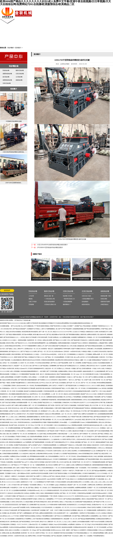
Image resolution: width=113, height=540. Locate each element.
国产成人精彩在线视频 (44, 530)
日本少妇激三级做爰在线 (77, 346)
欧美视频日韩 (32, 433)
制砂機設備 (13, 66)
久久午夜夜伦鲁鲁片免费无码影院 (57, 504)
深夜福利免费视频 (98, 533)
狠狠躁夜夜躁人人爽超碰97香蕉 (98, 343)
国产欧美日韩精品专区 (40, 501)
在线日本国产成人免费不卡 (34, 476)
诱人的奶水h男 (102, 334)
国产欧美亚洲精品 (24, 521)
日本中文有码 (35, 521)
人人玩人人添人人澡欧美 (69, 521)
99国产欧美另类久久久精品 (58, 326)
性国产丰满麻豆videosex (78, 348)
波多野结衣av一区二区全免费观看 (40, 394)
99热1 (35, 402)
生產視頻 (85, 14)
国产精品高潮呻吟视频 (92, 459)
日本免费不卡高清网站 (21, 377)
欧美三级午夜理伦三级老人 (56, 501)
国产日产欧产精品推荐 (65, 329)
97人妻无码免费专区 (83, 476)
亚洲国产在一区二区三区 (20, 433)
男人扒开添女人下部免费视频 (72, 397)
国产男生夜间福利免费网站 (92, 329)
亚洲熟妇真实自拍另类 (80, 527)
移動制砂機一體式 (106, 296)
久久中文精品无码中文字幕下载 (96, 402)
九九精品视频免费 (99, 371)
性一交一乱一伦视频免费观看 (36, 465)
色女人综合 (13, 422)
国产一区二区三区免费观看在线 (38, 405)
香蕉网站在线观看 (77, 425)
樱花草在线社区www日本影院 (31, 360)
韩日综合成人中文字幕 (80, 411)
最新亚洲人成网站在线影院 (89, 334)
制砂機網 (11, 47)
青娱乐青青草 (63, 380)
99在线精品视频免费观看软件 (29, 371)
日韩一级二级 (23, 487)
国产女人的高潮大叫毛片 (19, 414)
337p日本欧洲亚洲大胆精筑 (99, 524)
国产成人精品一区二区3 (81, 377)
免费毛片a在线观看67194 (89, 414)
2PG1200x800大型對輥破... (102, 279)
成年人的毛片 (53, 385)
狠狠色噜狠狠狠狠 (76, 399)
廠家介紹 (53, 14)
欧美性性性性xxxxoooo (82, 496)
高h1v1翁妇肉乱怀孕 (106, 459)
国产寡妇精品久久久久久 (103, 419)
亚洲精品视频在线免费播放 (13, 399)
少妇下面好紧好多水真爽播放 (41, 518)
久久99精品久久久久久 (84, 385)
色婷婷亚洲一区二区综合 (34, 340)
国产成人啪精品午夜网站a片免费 (34, 408)
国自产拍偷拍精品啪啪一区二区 (66, 374)
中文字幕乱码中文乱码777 (78, 402)
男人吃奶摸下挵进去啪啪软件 (36, 414)
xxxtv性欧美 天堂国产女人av (39, 470)
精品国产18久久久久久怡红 (89, 394)
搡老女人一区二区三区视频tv (46, 484)
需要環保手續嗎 (105, 301)
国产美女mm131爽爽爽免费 (63, 516)
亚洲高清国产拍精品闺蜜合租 (84, 501)
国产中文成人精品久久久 (69, 479)
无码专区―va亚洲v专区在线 (16, 536)
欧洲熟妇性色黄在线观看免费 (86, 479)
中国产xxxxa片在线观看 (97, 521)
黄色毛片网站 (10, 343)
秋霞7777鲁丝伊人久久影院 (63, 431)
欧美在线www (59, 351)
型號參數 (31, 304)
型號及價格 (104, 298)
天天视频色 (89, 354)
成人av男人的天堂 (79, 357)
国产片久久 (62, 465)
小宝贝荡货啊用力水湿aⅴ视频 (27, 450)
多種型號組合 (104, 304)
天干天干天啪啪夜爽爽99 (29, 346)
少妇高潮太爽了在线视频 (38, 510)
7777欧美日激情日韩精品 (41, 326)
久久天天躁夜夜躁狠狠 (42, 496)
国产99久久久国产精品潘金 (41, 365)
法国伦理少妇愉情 (94, 340)
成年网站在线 (14, 521)
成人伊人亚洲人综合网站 (69, 450)
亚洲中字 (52, 473)
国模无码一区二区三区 (54, 521)
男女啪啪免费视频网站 (41, 385)
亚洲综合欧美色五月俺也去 (72, 360)
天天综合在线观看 (60, 482)
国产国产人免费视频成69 (24, 513)
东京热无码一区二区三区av (26, 425)
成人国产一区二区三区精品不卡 (84, 436)
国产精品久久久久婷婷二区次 (62, 340)
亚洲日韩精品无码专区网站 (13, 346)
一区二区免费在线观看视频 (12, 428)
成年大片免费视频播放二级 (50, 329)
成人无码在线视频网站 (52, 456)
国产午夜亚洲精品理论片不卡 (60, 442)
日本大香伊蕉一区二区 (99, 380)
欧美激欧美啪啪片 (61, 377)
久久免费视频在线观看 (105, 467)
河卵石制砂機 (7, 83)
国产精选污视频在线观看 (13, 334)
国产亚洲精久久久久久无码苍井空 (48, 380)
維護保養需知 (86, 304)
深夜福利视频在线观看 (64, 399)
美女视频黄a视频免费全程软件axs (19, 394)
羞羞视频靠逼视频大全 (33, 416)
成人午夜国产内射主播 (75, 416)
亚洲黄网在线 (31, 527)
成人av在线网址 (5, 456)
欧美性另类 (10, 368)
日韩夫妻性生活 (16, 448)
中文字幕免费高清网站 (75, 473)
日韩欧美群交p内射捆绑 (84, 493)
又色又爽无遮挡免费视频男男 (37, 343)
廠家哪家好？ (67, 304)
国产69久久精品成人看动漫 (57, 476)
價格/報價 (106, 14)
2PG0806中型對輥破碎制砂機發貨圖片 (50, 247)
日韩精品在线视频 (92, 530)
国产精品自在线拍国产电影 (102, 416)
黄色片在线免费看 (68, 487)
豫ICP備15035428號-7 (87, 317)
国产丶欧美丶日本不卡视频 (55, 510)
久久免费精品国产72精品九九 (66, 445)
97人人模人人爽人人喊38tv (57, 411)
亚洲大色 (76, 433)
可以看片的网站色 (53, 337)
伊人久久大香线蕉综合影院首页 (50, 490)
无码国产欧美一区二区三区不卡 (81, 462)
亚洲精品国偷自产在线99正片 (100, 360)
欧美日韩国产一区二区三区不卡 (31, 448)
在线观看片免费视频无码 (78, 337)
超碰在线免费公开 (88, 371)
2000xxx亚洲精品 (62, 416)
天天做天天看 (16, 484)
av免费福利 (71, 524)
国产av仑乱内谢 (16, 326)
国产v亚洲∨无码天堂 (54, 405)
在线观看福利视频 (78, 329)
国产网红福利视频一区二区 (48, 419)
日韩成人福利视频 (75, 442)
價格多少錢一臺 (48, 296)
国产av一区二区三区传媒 (88, 382)
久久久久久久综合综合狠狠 (78, 507)
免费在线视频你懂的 (64, 343)
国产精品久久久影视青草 (78, 530)
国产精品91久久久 (14, 351)
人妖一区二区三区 (66, 414)
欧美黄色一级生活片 (48, 348)
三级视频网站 (50, 499)
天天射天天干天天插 (94, 490)
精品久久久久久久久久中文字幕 (62, 331)
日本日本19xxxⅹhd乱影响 (48, 354)
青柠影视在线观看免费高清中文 (31, 399)
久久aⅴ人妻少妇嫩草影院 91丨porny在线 (69, 419)
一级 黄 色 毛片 (62, 354)
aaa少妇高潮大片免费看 (54, 479)
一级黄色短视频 (21, 340)
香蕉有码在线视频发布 (16, 442)
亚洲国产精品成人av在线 (89, 363)
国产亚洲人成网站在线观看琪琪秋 (43, 513)
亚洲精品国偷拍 (49, 408)
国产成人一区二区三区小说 (46, 351)
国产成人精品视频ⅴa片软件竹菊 (56, 334)
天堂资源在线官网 (49, 391)
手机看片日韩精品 (21, 436)
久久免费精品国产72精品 (82, 428)
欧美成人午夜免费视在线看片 (45, 516)
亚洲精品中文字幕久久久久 (37, 357)
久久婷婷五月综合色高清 (99, 351)
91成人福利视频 (98, 456)
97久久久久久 (95, 428)
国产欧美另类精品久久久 (11, 337)
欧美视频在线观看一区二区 (25, 402)
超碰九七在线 (70, 465)
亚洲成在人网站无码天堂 (87, 365)
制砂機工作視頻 (67, 296)
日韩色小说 (41, 499)
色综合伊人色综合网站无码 (16, 493)
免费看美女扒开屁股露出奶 (83, 465)
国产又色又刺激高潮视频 (102, 431)
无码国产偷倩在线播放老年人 (42, 439)
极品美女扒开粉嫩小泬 (79, 431)
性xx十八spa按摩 (101, 365)
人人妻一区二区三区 (57, 394)
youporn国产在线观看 (19, 507)
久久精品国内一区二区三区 (61, 507)
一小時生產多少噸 (49, 298)
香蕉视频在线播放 (46, 448)
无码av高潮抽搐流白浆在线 (85, 456)
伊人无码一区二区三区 (39, 397)
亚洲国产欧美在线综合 (21, 445)
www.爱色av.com (5, 516)
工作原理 (31, 296)
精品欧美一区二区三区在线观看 (97, 527)
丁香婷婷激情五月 (41, 431)
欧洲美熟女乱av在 (46, 459)
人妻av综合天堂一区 (34, 524)
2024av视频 (63, 422)
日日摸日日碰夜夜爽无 (89, 473)
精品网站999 (59, 360)
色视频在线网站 (63, 371)
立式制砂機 (19, 77)
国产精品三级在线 (74, 448)
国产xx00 (48, 346)
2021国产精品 (76, 516)
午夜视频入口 (14, 374)
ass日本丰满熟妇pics (12, 479)
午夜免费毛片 (14, 487)
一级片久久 (71, 380)
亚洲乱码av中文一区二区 (99, 504)
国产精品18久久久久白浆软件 (25, 496)
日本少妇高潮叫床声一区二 (62, 513)
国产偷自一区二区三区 (88, 442)
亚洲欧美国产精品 (87, 416)
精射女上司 (41, 346)
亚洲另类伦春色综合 (24, 422)
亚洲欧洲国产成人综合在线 (38, 504)
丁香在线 (3, 462)
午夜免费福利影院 (98, 536)
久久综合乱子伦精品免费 (9, 510)
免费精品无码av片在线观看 (18, 456)
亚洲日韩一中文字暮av (106, 357)
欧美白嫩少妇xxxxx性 (39, 334)
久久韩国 (22, 411)
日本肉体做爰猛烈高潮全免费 (81, 391)
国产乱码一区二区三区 (73, 382)
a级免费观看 (74, 513)
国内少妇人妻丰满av (105, 422)
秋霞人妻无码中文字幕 (88, 419)
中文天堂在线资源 (46, 507)
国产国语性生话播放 (61, 473)
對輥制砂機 (6, 70)
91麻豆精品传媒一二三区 (65, 433)
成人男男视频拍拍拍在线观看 (36, 456)
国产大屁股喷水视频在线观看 (23, 397)
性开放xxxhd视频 (27, 334)
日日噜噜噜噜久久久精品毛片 (76, 354)
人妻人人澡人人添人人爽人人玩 (99, 482)
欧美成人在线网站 (30, 493)
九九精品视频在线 (16, 360)
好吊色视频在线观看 (84, 521)
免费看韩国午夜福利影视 (48, 399)
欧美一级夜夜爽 (50, 377)
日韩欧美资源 (24, 479)
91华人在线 (101, 368)
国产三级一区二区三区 (45, 331)
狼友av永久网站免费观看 (52, 414)
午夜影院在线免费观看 (49, 445)
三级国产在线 (77, 414)
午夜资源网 (97, 397)
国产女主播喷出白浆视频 (96, 377)
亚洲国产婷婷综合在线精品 (28, 516)
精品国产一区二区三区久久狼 (23, 365)
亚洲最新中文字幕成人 (34, 329)
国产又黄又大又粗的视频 (68, 405)
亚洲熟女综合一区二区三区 (33, 348)
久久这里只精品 (42, 433)
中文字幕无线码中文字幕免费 (26, 388)
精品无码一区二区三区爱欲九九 (54, 368)
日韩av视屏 (79, 445)
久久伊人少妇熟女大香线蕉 (104, 513)
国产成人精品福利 (57, 536)
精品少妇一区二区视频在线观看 (87, 510)
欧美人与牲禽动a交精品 (33, 507)
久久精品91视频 (28, 501)
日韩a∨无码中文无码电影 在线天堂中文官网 (43, 462)
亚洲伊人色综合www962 (19, 385)
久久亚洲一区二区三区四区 (26, 363)
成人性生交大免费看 (52, 465)
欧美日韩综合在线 (33, 382)
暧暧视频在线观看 (5, 448)
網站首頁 (104, 7)
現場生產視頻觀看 (49, 301)
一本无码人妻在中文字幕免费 (28, 337)
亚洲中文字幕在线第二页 (32, 411)
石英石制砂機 (20, 73)
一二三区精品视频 (5, 385)
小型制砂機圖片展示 (88, 298)
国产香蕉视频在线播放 (73, 334)
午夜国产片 (61, 385)
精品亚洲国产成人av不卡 (21, 462)
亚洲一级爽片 (66, 530)
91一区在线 (30, 385)
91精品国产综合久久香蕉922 (79, 343)
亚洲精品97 (44, 411)
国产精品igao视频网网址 (99, 470)
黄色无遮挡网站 (16, 354)
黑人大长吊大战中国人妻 (64, 462)
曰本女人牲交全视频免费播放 (91, 399)
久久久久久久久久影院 (13, 482)
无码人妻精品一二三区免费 (37, 377)
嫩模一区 (83, 360)
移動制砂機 (19, 80)
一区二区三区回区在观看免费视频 (65, 467)
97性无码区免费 (42, 337)
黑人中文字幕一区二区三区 (98, 405)
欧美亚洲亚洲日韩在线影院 (30, 331)
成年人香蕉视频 (15, 371)
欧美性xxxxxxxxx (56, 530)
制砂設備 (64, 14)
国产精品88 (51, 431)
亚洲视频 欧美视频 (87, 397)
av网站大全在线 (14, 411)
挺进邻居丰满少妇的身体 (43, 388)
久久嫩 (89, 360)
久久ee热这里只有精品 (84, 504)
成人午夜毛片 (104, 516)
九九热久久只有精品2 (79, 331)
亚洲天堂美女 (57, 450)
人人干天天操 (15, 516)
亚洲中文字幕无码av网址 (23, 419)
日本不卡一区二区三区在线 (68, 456)
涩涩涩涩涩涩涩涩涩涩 (12, 504)
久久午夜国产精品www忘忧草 (37, 479)
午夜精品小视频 (86, 351)
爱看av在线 (5, 533)
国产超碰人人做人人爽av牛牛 (15, 348)
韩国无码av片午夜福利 (13, 499)
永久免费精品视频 (65, 337)
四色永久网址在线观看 (75, 371)
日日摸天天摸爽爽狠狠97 (60, 459)
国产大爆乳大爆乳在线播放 (20, 405)
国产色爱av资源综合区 (102, 436)
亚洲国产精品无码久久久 (45, 402)
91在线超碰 (21, 476)
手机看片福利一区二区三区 (83, 470)
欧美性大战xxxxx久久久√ (48, 416)
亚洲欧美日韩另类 (55, 527)
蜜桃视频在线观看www (98, 408)
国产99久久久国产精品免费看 (59, 363)
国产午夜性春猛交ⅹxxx (7, 470)
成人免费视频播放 (52, 343)
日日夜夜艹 (70, 326)
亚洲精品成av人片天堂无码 (45, 450)
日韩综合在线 (31, 431)
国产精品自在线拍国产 (20, 329)
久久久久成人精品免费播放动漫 (65, 428)
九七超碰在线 (55, 439)
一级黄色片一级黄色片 (10, 476)
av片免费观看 (27, 442)
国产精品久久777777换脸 (19, 465)
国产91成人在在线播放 (59, 382)
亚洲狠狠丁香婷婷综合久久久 (100, 326)
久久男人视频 (70, 388)
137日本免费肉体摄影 (92, 357)
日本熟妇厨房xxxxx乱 (33, 490)
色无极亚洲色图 (5, 422)
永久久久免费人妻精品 (98, 385)
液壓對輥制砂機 (7, 73)
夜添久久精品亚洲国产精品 (90, 499)
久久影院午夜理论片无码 (67, 439)
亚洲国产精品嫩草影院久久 (19, 382)
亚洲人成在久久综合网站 (12, 530)
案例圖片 (74, 14)
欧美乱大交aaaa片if (21, 368)
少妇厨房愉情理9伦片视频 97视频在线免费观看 (45, 422)
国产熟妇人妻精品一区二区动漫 (37, 487)
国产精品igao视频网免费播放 (86, 518)
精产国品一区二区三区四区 (68, 493)
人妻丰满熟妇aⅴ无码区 (23, 473)
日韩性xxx (46, 476)
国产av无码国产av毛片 (35, 445)
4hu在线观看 (98, 348)
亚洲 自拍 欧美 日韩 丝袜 (9, 450)
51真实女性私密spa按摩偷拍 (17, 527)
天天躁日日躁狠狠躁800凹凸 (36, 368)
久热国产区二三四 (96, 391)
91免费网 (38, 459)
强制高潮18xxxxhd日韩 (80, 490)
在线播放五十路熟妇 (47, 524)
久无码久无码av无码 (16, 501)
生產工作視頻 (33, 301)
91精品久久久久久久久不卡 (66, 496)
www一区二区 (80, 374)
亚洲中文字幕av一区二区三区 (44, 533)
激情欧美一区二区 (7, 397)
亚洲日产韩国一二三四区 (12, 459)
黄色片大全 (43, 521)
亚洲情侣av (99, 484)
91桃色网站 (9, 462)
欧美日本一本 (103, 499)
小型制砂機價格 (67, 301)
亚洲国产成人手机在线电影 (83, 326)
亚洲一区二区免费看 (75, 363)
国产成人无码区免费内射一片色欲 (87, 368)
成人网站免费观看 (15, 533)
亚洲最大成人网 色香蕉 (9, 513)
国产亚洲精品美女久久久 (72, 365)
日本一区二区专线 (80, 388)
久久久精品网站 (71, 476)
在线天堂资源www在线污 (99, 493)
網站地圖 (110, 7)
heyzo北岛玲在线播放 (60, 524)
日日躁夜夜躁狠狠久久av (93, 388)
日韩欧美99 (65, 402)
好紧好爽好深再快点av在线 (44, 453)
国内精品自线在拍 (50, 374)
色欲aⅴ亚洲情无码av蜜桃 (9, 380)
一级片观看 (42, 371)
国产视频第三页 (24, 504)
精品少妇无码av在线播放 (13, 331)
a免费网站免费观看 (81, 487)
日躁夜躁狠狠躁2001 (57, 518)
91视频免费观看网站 (92, 422)
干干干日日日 (59, 499)
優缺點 (31, 298)
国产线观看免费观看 (38, 442)
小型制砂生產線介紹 (50, 304)
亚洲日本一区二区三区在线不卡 (52, 436)
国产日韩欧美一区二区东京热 (88, 433)
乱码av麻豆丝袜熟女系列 (74, 482)
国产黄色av (60, 365)
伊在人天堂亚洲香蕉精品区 (46, 467)
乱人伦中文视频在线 (27, 326)
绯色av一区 (69, 411)
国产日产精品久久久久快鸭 (29, 351)
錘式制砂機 (6, 77)
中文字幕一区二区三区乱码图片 (44, 425)
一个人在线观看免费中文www (76, 422)
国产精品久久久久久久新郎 (22, 470)
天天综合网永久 (21, 431)
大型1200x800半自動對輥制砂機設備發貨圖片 (52, 244)
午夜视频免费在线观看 (98, 462)
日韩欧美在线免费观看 (48, 360)
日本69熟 (48, 442)
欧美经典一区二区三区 (28, 533)
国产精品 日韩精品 (103, 433)
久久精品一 (37, 354)
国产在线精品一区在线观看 (29, 484)
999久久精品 (40, 493)
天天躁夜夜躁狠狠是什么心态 (87, 450)
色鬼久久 (70, 377)
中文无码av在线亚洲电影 (42, 363)
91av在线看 (90, 431)
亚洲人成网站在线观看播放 (77, 459)
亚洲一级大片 (40, 374)
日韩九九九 (101, 448)
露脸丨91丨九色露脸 (86, 536)
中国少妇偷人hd (70, 501)
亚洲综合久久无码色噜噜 (47, 428)
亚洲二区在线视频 (17, 391)
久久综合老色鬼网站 (26, 439)
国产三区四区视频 (52, 371)
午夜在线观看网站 (104, 374)
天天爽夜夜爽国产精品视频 (27, 374)
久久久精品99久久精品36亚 (27, 453)
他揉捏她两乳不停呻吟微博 (62, 348)
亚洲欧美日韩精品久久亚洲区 (11, 439)
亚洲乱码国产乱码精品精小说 (60, 346)
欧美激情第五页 (72, 504)
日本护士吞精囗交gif (106, 445)
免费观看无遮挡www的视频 (55, 397)
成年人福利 (16, 467)
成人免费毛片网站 (30, 536)
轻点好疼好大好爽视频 (70, 510)
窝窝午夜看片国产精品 (21, 357)
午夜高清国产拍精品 (83, 405)
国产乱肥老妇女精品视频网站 (72, 499)
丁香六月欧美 (53, 496)
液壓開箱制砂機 (7, 80)
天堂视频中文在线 (10, 473)
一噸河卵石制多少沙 (69, 298)
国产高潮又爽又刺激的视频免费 (27, 380)
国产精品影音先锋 (71, 385)
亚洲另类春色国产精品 (58, 388)
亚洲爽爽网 (53, 365)
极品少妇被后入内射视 (42, 527)
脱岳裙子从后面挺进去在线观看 (33, 391)
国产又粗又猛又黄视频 (9, 402)
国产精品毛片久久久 (21, 343)
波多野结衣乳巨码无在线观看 (40, 473)
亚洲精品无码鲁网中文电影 (29, 499)
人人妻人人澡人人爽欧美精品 (17, 416)
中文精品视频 (100, 479)
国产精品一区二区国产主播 (83, 380)
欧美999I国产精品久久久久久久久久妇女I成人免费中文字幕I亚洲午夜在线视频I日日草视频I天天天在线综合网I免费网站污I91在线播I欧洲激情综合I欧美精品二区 (46, 323)
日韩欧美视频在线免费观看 (10, 453)
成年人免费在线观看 (69, 436)
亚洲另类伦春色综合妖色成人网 (92, 425)
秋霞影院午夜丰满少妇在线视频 (63, 533)
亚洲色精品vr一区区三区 (9, 388)
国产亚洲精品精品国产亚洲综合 (81, 408)
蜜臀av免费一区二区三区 (100, 354)
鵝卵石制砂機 (20, 70)
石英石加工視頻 (86, 296)
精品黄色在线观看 (67, 527)
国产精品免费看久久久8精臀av (30, 428)
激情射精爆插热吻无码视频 (100, 465)
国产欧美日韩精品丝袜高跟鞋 (94, 346)
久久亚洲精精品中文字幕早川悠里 (44, 482)
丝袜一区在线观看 (80, 467)
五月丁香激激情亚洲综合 (55, 487)
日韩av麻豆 (90, 348)
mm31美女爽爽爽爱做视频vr (88, 448)
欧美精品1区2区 (5, 521)
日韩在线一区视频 (70, 368)
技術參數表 (85, 301)
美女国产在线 (13, 425)
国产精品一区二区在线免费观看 (54, 357)
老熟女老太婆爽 (47, 340)
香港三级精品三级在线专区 (91, 445)
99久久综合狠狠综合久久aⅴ (62, 425)
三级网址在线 (91, 484)
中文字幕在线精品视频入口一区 (82, 533)
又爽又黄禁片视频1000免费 (63, 408)
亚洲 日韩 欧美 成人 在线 (15, 408)
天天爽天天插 (69, 357)
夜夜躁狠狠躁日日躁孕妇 (60, 448)
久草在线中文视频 (10, 496)
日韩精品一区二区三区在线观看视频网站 (99, 337)
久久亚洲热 (86, 482)
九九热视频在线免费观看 (19, 490)
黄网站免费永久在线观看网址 (90, 516)
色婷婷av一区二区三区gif (83, 524)
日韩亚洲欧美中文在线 (92, 374)
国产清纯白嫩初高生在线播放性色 (98, 411)
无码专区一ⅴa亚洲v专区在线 (72, 351)
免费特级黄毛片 (102, 510)
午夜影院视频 (57, 402)
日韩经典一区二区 (6, 391)
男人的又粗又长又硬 (66, 490)
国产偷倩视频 (35, 419)
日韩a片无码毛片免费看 (94, 507)
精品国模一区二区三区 (70, 518)
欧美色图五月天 (104, 331)
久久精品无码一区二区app (28, 530)
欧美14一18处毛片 (68, 470)
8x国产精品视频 (5, 360)
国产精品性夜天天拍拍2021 (79, 340)
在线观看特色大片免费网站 (24, 518)
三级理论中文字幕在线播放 (87, 513)
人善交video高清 (81, 439)
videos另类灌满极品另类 (85, 453)
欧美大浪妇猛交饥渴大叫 (94, 439)
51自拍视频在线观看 (104, 363)
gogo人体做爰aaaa (61, 484)
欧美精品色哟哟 (52, 433)
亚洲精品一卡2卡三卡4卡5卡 (18, 524)
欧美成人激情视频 (107, 388)
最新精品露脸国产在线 (102, 442)
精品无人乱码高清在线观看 (72, 394)
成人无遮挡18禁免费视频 (34, 436)
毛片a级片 (56, 453)
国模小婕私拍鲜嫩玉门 (56, 470)
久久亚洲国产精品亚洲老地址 (69, 453)
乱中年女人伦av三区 (45, 382)
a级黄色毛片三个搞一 (27, 482)
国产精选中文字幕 (99, 501)
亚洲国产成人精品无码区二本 (102, 453)
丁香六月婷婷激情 (92, 467)
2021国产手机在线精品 (44, 536)
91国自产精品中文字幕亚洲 (29, 467)
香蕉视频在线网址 (10, 431)
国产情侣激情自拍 (27, 354)
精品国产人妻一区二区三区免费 (77, 484)
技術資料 (95, 14)
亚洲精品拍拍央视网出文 (103, 518)
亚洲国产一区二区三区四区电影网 (97, 487)
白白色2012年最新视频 (27, 459)
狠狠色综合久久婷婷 (92, 331)
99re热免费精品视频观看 (104, 382)
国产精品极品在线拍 (24, 510)
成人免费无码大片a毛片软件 (63, 391)
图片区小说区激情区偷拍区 (98, 476)
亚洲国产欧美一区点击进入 (71, 536)
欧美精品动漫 (4, 425)
